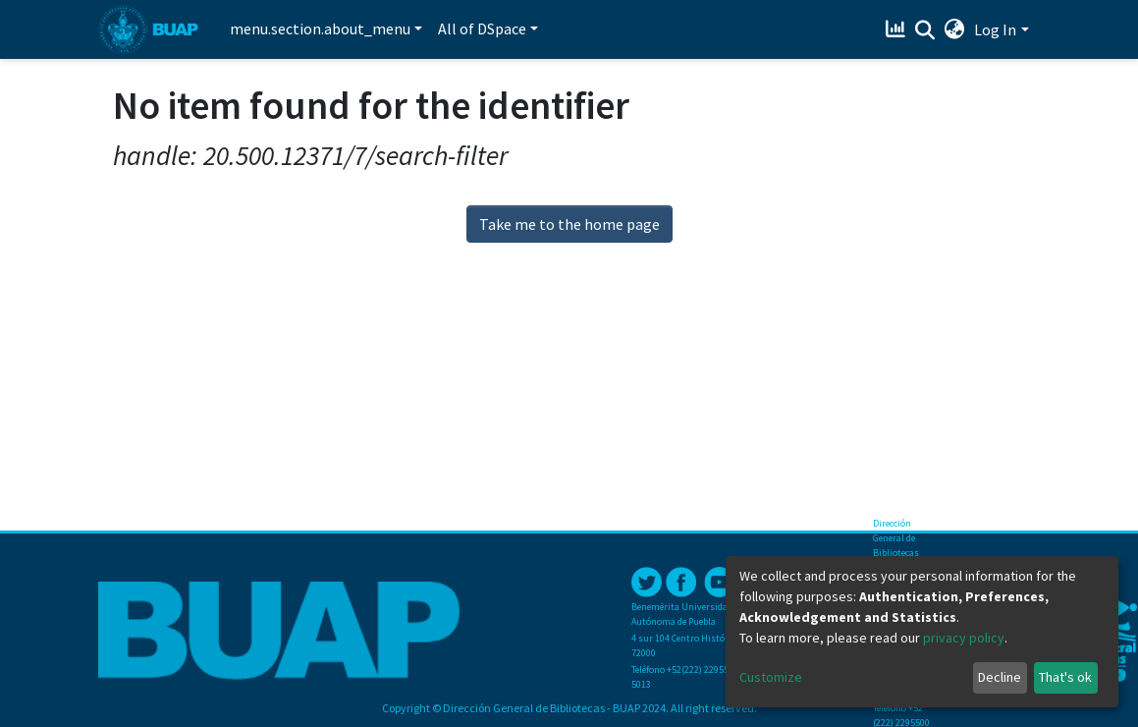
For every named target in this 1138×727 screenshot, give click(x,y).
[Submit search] (924, 30)
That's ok (1065, 677)
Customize (770, 677)
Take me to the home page (569, 224)
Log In (995, 29)
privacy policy (963, 637)
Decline (999, 677)
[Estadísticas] (897, 29)
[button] (954, 29)
